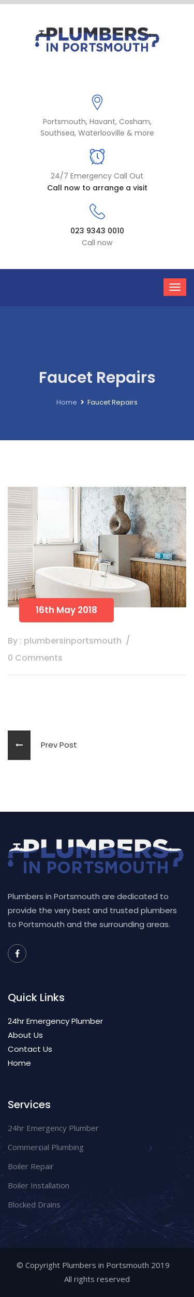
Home (66, 402)
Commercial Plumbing (46, 1147)
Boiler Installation (38, 1185)
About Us (25, 1035)
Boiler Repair (31, 1166)
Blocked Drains (34, 1204)
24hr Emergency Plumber (55, 1021)
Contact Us (30, 1048)
